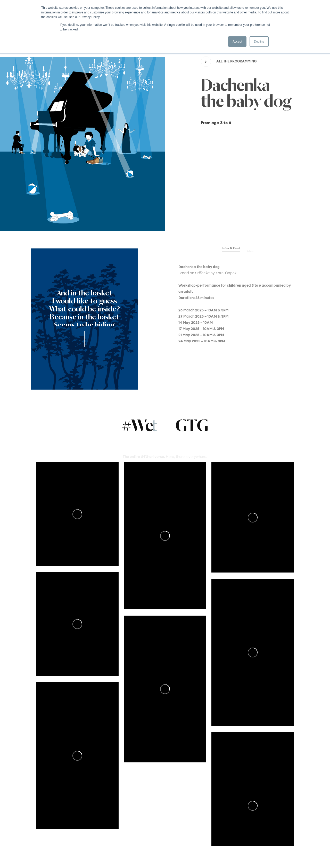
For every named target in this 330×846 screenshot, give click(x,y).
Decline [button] (259, 41)
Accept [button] (237, 41)
